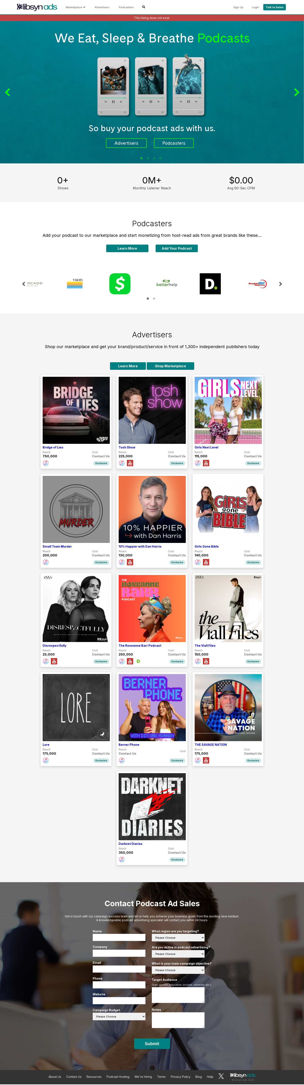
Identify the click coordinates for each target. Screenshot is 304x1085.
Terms (161, 1077)
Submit (152, 1044)
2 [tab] (148, 159)
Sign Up (238, 7)
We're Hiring (143, 1077)
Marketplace (75, 7)
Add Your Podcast (177, 249)
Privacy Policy (180, 1077)
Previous (8, 93)
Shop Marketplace (170, 367)
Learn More (127, 249)
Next (295, 93)
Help (210, 1077)
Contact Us (73, 1077)
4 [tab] (160, 159)
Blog (198, 1077)
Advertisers (102, 7)
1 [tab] (141, 159)
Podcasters (126, 7)
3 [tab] (154, 159)
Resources (94, 1077)
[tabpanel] (152, 92)
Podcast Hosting (118, 1077)
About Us (55, 1077)
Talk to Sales (275, 7)
